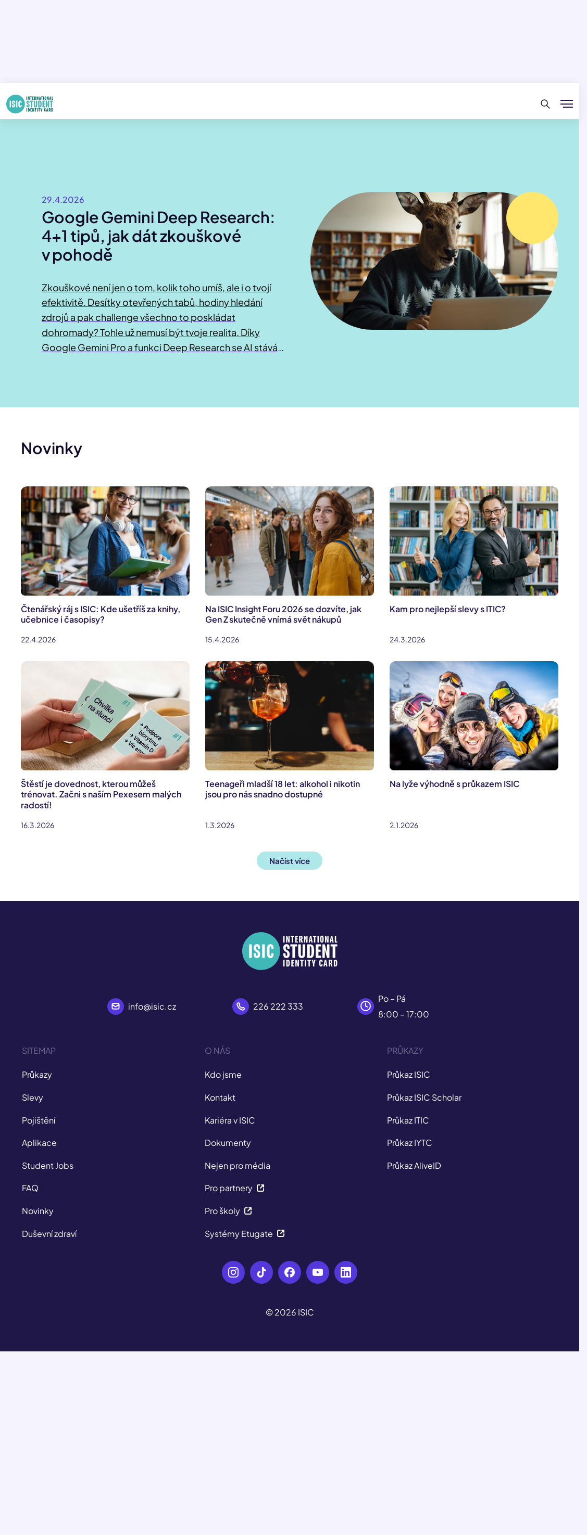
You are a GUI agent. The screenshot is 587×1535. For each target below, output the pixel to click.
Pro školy (228, 1210)
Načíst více (289, 861)
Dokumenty (228, 1142)
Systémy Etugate (245, 1233)
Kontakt (220, 1097)
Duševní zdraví (49, 1233)
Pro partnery (235, 1187)
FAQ (30, 1187)
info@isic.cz (152, 1006)
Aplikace (39, 1142)
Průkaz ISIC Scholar (424, 1097)
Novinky (38, 1210)
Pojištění (38, 1120)
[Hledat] (545, 104)
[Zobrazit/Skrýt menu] (566, 104)
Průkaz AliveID (414, 1165)
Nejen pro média (237, 1165)
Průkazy (37, 1074)
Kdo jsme (223, 1074)
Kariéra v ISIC (230, 1120)
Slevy (32, 1097)
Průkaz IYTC (409, 1142)
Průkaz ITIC (408, 1120)
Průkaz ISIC (408, 1074)
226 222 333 (278, 1006)
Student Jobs (47, 1165)
